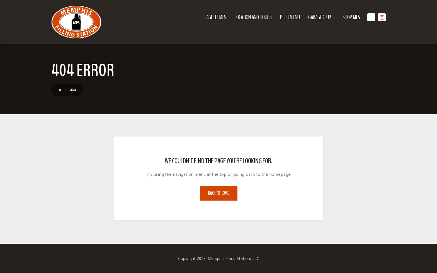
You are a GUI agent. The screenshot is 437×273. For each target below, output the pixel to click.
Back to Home (218, 193)
